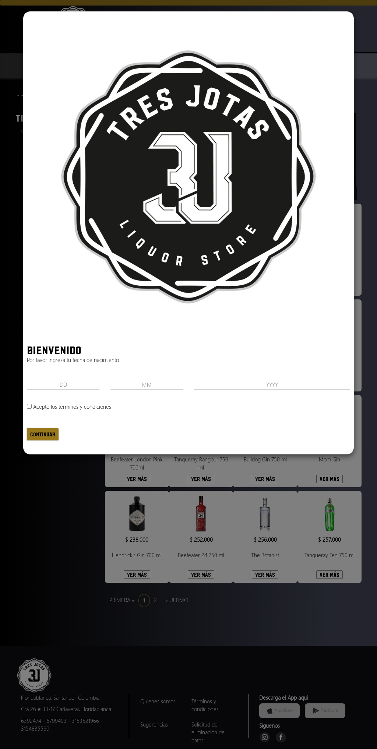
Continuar (42, 434)
